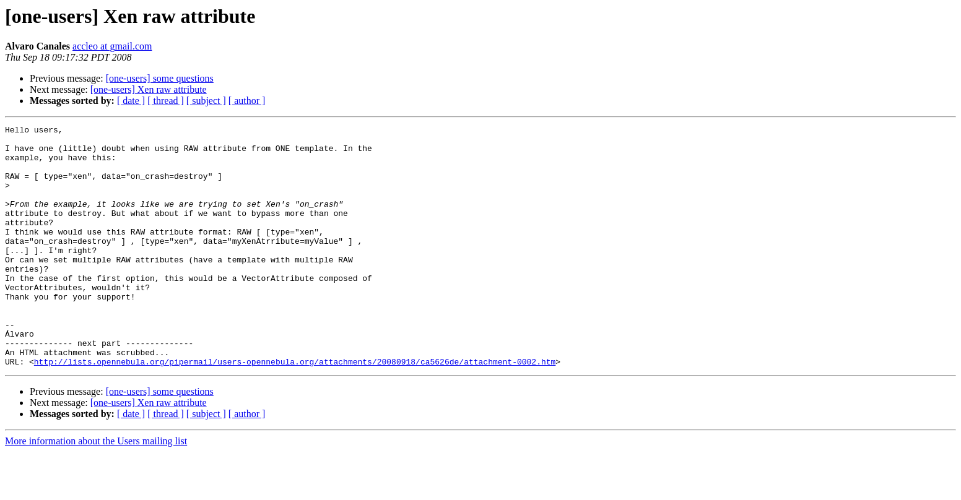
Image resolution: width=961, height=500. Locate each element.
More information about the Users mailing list (96, 489)
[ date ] (131, 100)
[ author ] (247, 100)
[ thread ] (165, 100)
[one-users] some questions (160, 78)
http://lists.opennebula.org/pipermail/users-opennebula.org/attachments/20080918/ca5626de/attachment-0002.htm (294, 409)
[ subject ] (206, 100)
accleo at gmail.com (112, 46)
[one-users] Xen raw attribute (148, 89)
